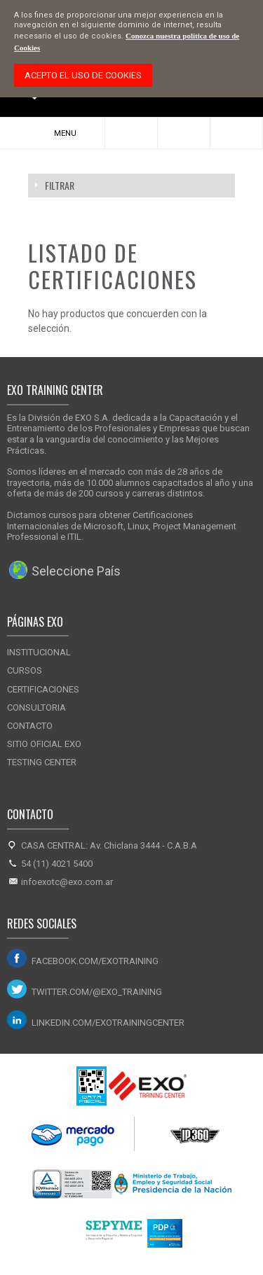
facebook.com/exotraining (95, 961)
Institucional (39, 652)
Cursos (24, 670)
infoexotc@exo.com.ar (67, 882)
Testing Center (41, 762)
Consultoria (36, 707)
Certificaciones (43, 689)
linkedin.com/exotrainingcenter (108, 1022)
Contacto (30, 725)
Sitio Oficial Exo (44, 744)
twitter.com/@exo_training (97, 992)
